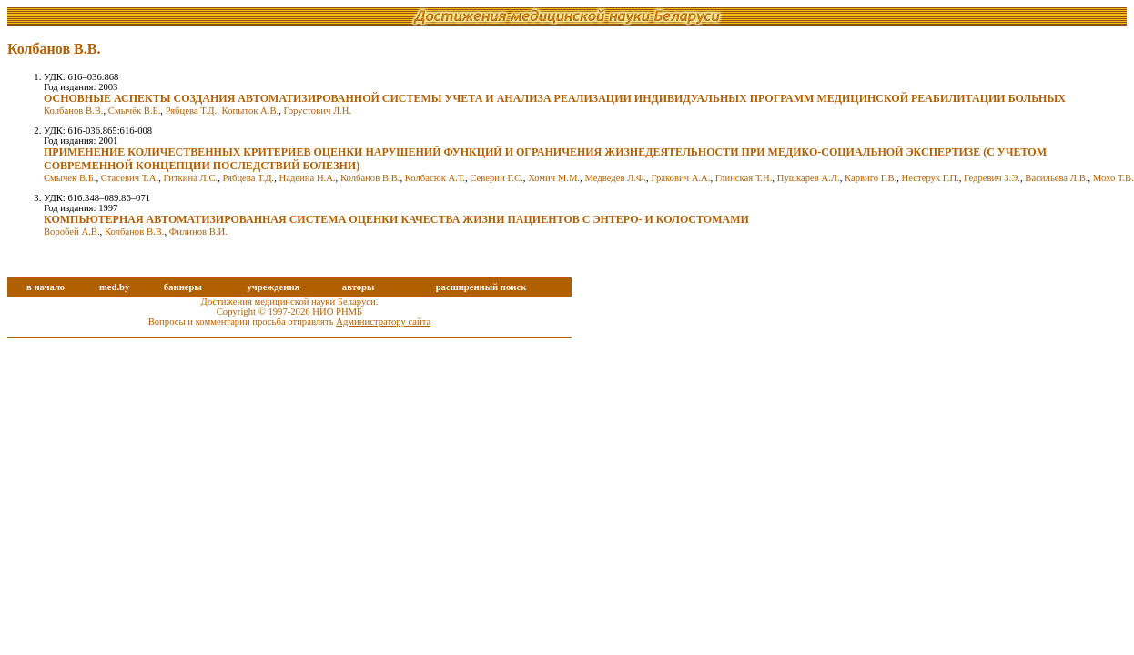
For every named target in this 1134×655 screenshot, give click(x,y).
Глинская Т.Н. (744, 178)
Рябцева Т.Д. (192, 111)
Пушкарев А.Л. (808, 178)
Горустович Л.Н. (318, 111)
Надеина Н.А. (307, 178)
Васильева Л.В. (1056, 178)
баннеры (183, 287)
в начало (45, 287)
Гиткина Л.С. (190, 178)
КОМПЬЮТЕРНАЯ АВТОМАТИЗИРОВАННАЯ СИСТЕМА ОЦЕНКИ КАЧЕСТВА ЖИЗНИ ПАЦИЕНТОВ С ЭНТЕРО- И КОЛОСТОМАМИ (396, 219)
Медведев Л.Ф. (615, 178)
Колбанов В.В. (74, 111)
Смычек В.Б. (70, 178)
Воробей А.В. (72, 232)
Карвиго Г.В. (870, 178)
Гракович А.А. (680, 178)
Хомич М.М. (554, 178)
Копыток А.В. (250, 111)
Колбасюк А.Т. (435, 178)
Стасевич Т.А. (129, 178)
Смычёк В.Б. (134, 111)
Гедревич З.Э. (992, 178)
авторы (358, 287)
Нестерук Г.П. (930, 178)
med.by (114, 287)
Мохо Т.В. (1113, 178)
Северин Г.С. (496, 178)
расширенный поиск (481, 287)
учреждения (273, 287)
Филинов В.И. (198, 232)
